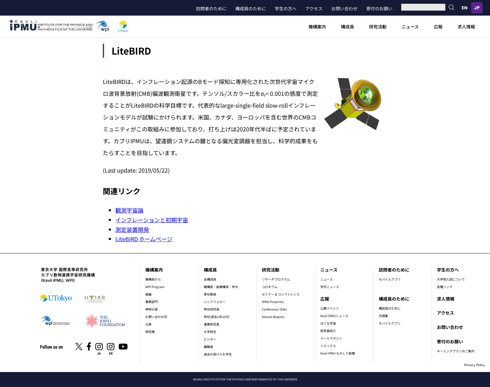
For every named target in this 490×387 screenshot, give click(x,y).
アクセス (313, 8)
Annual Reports (273, 316)
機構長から (153, 279)
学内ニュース (329, 286)
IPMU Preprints (273, 301)
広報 (438, 26)
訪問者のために (211, 8)
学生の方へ (286, 8)
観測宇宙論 (129, 210)
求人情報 (466, 26)
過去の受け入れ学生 (218, 354)
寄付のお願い (379, 8)
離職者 (208, 346)
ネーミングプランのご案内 (455, 351)
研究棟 (150, 331)
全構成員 (210, 279)
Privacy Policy (474, 365)
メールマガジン (331, 338)
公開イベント (329, 308)
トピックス (328, 345)
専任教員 (210, 294)
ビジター (210, 339)
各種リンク (444, 286)
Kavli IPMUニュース (334, 315)
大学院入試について (451, 279)
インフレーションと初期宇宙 (151, 220)
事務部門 (151, 301)
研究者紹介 (328, 330)
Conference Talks (274, 309)
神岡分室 (151, 309)
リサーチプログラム (276, 279)
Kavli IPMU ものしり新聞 (337, 353)
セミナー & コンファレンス (281, 294)
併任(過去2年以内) (216, 316)
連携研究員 (211, 324)
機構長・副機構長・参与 (221, 286)
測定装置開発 (132, 229)
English (464, 7)
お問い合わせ (344, 8)
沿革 (148, 324)
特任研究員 (211, 309)
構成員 (347, 26)
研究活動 (378, 26)
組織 (148, 294)
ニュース (410, 26)
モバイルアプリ (390, 279)
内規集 (383, 315)
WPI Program (154, 286)
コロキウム (270, 286)
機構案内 (317, 26)
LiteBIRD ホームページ (143, 239)
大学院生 (210, 331)
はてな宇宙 (328, 323)
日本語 (476, 7)
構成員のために (250, 8)
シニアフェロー (215, 301)
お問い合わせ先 (156, 316)
